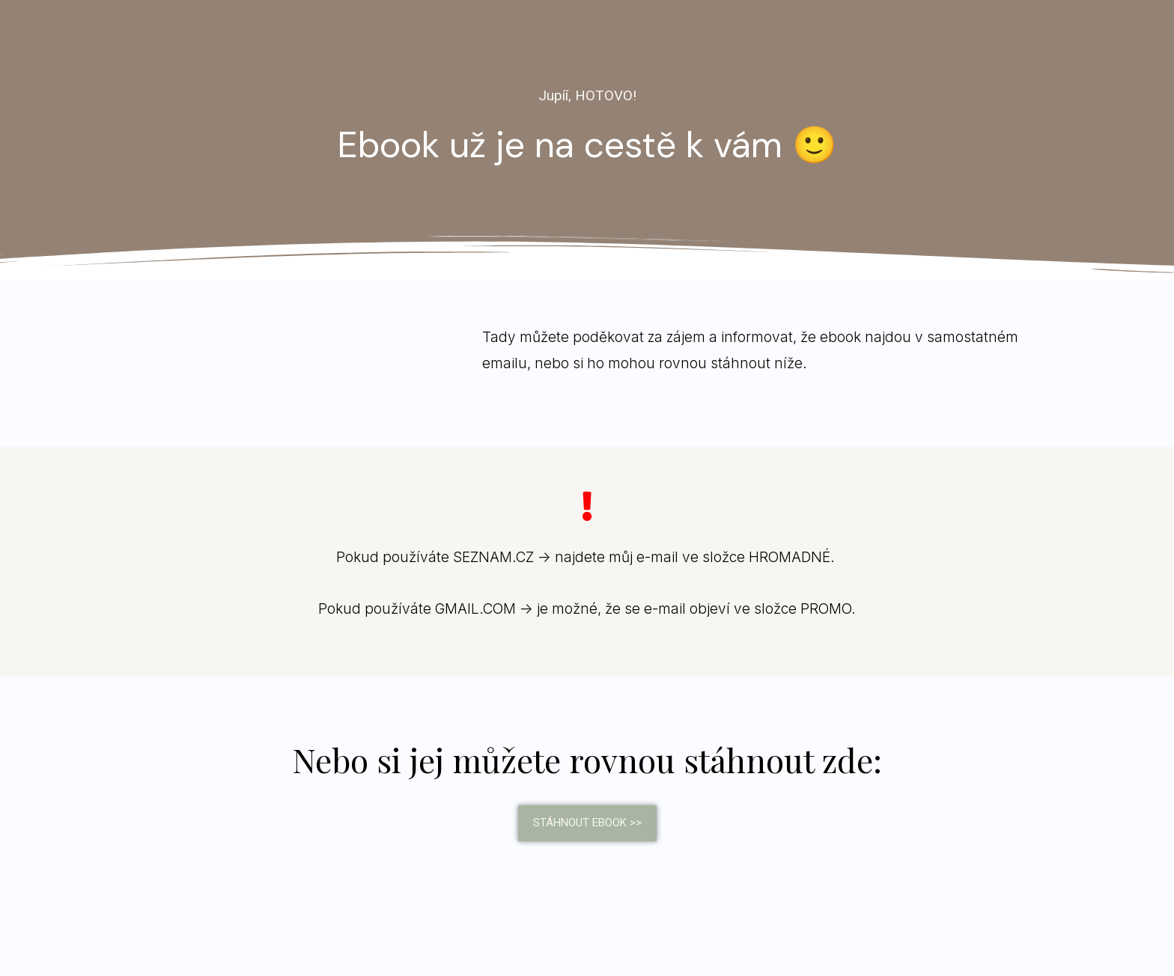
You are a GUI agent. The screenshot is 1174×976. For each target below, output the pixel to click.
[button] (587, 823)
